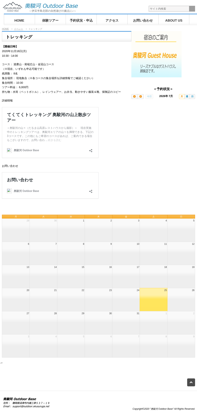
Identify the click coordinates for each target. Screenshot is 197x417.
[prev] (134, 96)
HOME (19, 20)
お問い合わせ (143, 20)
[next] (140, 96)
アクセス (112, 20)
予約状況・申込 (81, 20)
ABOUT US (174, 20)
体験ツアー (50, 20)
